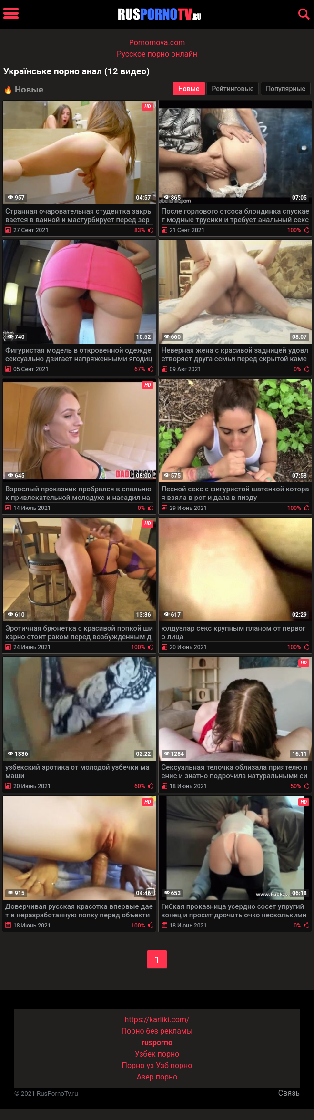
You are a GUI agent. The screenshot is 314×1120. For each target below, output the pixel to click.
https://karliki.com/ (156, 1019)
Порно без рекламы (157, 1031)
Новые (189, 88)
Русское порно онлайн (157, 54)
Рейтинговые (232, 88)
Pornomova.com (157, 42)
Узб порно (174, 1065)
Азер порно (157, 1076)
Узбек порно (157, 1054)
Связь (289, 1093)
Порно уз (138, 1065)
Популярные (285, 88)
